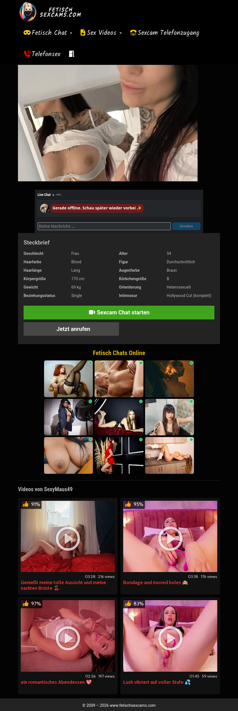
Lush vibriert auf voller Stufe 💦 (157, 682)
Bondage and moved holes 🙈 (155, 582)
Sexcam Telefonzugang (168, 33)
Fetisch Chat (52, 33)
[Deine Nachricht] (104, 226)
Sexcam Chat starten (119, 312)
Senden (186, 225)
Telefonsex (46, 54)
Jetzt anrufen (72, 329)
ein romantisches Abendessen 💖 (56, 682)
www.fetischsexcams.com (133, 705)
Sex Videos (104, 33)
